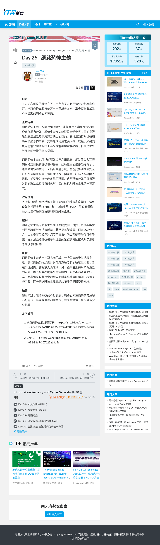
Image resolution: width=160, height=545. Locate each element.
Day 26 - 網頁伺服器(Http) (32, 404)
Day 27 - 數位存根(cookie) (32, 409)
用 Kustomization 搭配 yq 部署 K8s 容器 (136, 175)
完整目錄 (20, 431)
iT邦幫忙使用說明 (79, 538)
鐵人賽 (126, 270)
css (144, 289)
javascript (112, 277)
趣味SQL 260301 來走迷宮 (122, 330)
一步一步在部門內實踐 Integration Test (134, 126)
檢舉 (89, 365)
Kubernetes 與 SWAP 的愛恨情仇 (135, 160)
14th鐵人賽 (129, 258)
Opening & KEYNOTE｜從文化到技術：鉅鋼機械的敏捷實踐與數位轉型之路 (136, 111)
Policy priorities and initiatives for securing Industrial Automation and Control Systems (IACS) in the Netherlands (57, 477)
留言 (26, 365)
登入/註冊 (148, 24)
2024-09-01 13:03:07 (45, 78)
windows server (131, 289)
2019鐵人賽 (140, 270)
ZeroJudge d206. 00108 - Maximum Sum (128, 429)
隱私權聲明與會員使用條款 (129, 534)
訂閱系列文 (73, 396)
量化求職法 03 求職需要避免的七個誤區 (135, 96)
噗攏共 (41, 74)
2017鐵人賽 (113, 283)
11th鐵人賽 (113, 270)
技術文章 (24, 24)
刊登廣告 (83, 534)
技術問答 (10, 24)
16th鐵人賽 (28, 65)
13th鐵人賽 (113, 258)
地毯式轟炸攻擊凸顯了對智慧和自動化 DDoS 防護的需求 (26, 473)
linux (117, 289)
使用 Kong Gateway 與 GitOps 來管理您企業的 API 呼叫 (135, 206)
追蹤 (38, 365)
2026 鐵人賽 (62, 24)
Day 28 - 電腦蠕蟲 (28, 415)
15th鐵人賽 (113, 252)
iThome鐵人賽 (132, 37)
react (110, 295)
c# (109, 289)
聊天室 (48, 24)
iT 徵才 (36, 24)
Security (27, 50)
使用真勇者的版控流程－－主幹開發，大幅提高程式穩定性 (136, 191)
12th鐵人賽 (129, 264)
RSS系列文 (56, 396)
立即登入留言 (54, 514)
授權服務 (95, 534)
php (138, 283)
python (140, 277)
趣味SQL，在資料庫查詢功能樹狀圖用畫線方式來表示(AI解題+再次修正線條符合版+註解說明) (128, 315)
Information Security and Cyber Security (54, 50)
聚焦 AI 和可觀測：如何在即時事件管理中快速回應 (136, 224)
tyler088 (39, 71)
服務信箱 (107, 534)
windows (128, 283)
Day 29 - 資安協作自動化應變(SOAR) (38, 420)
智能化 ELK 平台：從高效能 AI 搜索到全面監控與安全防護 (136, 142)
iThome (72, 534)
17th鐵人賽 (113, 264)
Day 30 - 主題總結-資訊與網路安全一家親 (41, 426)
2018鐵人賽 (127, 277)
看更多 (146, 73)
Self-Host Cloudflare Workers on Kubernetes (135, 80)
